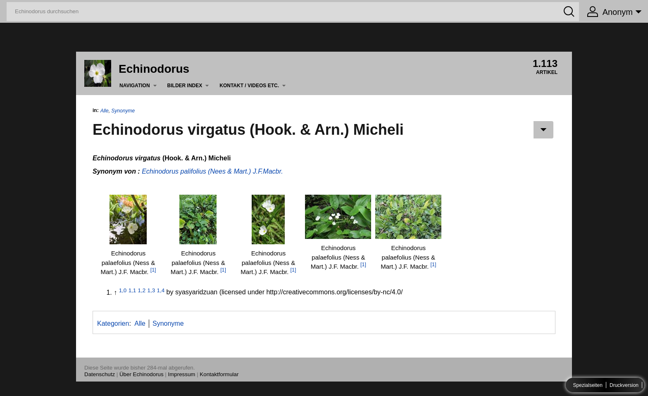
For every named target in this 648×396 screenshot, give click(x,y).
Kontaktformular (219, 374)
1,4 (161, 290)
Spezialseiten (588, 385)
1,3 (151, 290)
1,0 (123, 290)
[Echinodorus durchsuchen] (293, 11)
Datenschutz (99, 374)
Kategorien (113, 323)
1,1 (132, 290)
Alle (104, 111)
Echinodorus (154, 68)
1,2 (142, 290)
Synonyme (123, 111)
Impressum (181, 374)
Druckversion (624, 385)
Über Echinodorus (141, 374)
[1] (153, 270)
